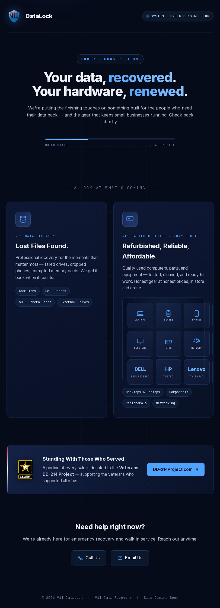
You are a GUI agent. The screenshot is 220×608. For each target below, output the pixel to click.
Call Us (89, 557)
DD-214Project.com (176, 469)
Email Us (129, 557)
